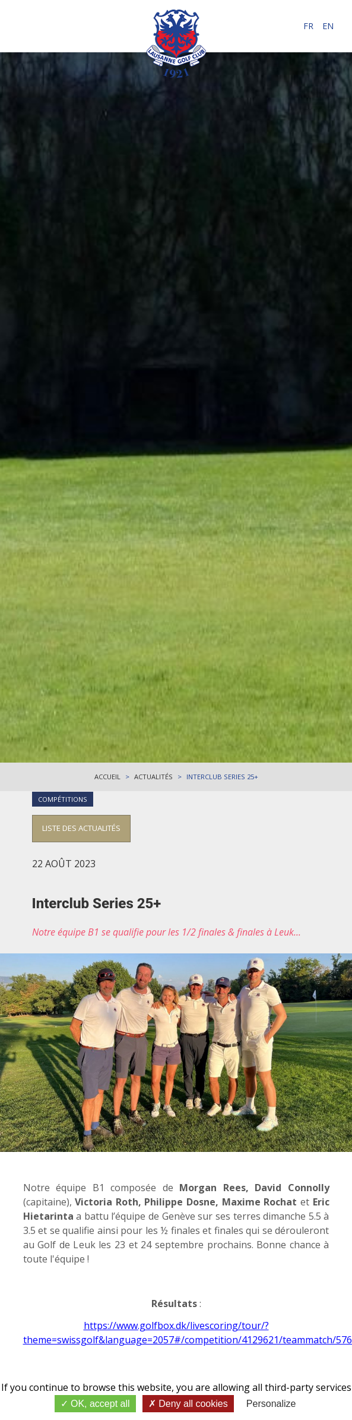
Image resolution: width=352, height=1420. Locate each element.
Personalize (271, 1404)
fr (308, 26)
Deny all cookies (188, 1404)
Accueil (107, 776)
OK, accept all (95, 1404)
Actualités (153, 776)
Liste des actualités (81, 828)
